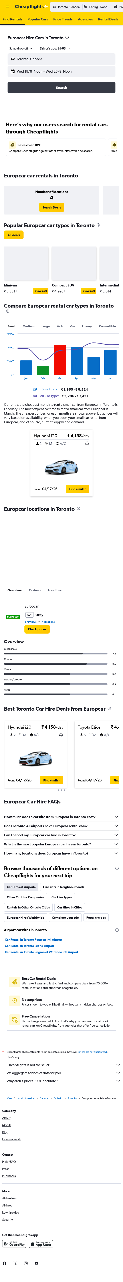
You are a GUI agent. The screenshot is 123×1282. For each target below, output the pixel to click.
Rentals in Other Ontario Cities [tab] (28, 907)
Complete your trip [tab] (65, 917)
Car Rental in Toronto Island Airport (29, 946)
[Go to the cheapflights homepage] (31, 7)
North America (26, 1098)
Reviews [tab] (35, 590)
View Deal (41, 290)
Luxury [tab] (87, 326)
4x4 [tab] (60, 326)
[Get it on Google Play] (14, 1244)
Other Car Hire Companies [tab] (25, 897)
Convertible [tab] (107, 326)
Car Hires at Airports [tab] (21, 887)
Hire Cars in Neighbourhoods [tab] (63, 887)
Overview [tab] (15, 590)
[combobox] (21, 48)
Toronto (72, 1098)
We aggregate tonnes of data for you (64, 1072)
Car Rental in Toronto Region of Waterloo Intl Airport (41, 952)
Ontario (58, 1098)
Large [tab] (46, 326)
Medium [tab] (28, 326)
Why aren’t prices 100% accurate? (64, 1080)
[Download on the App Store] (41, 1244)
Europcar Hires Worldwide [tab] (25, 917)
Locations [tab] (55, 590)
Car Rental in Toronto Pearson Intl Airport (33, 939)
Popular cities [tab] (96, 917)
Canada (44, 1098)
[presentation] (67, 37)
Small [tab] (12, 326)
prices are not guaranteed (92, 1051)
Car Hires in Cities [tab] (69, 907)
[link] (51, 207)
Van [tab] (72, 326)
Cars (9, 1098)
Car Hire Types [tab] (62, 897)
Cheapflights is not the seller (64, 1064)
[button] (7, 7)
